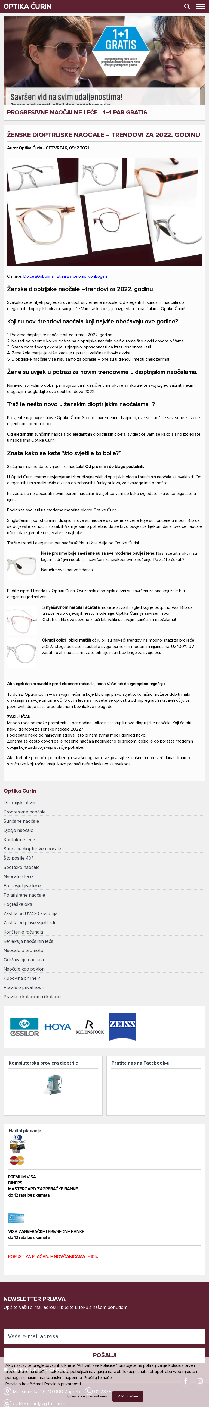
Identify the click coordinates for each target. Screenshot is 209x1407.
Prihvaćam (129, 1396)
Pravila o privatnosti (24, 987)
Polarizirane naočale (24, 895)
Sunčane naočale (21, 821)
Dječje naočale (18, 830)
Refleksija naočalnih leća (28, 941)
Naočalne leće (18, 877)
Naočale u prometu (23, 951)
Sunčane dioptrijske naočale (32, 849)
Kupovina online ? (22, 978)
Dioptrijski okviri (19, 803)
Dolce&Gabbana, (40, 276)
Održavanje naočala (24, 960)
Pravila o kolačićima (23, 1384)
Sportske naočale (22, 867)
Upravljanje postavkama (86, 1396)
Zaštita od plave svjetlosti (29, 923)
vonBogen (97, 276)
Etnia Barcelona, (72, 276)
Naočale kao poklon (24, 969)
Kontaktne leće (19, 840)
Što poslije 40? (18, 858)
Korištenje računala (23, 932)
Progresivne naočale (25, 812)
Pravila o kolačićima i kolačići (32, 997)
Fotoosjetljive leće (22, 886)
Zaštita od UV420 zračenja (30, 914)
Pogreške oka (18, 904)
